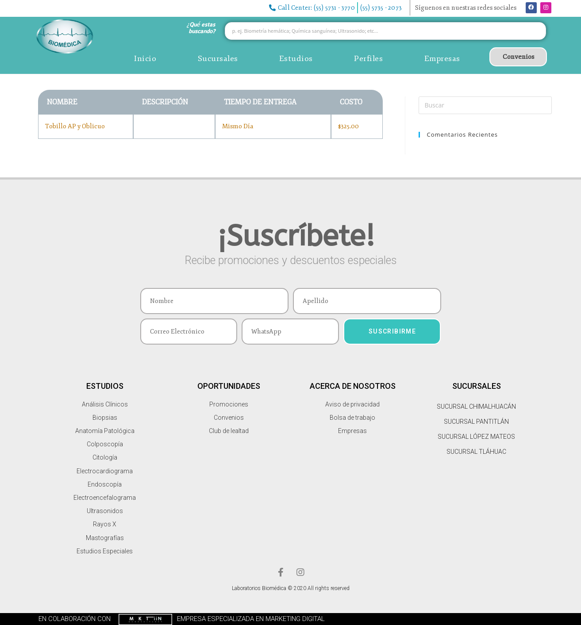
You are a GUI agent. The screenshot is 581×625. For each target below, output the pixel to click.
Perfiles (368, 58)
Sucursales (218, 58)
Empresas (442, 58)
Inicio (145, 58)
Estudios (296, 58)
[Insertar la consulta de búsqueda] (485, 105)
